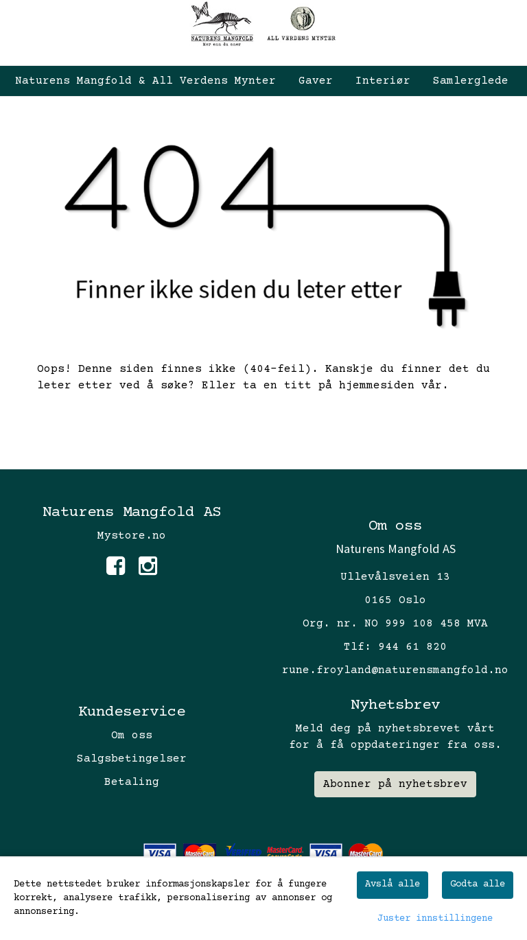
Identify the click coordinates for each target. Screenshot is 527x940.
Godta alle (477, 884)
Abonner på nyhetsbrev (395, 784)
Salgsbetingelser (132, 759)
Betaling (131, 782)
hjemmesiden (376, 385)
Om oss (131, 735)
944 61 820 (412, 647)
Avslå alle (392, 884)
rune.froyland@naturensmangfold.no (395, 670)
